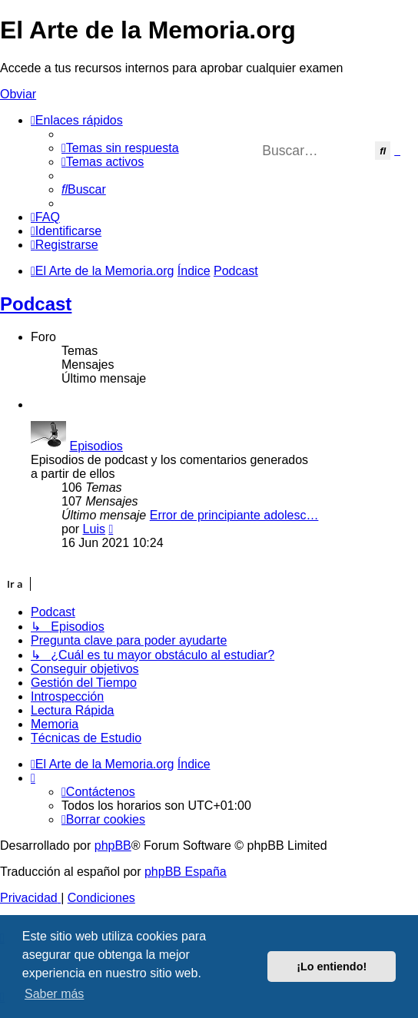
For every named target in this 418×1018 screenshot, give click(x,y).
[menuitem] (120, 147)
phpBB (113, 845)
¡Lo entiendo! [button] (332, 966)
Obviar (18, 94)
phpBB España (185, 871)
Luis (94, 529)
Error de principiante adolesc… (234, 515)
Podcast (35, 303)
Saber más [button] (54, 993)
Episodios (95, 446)
